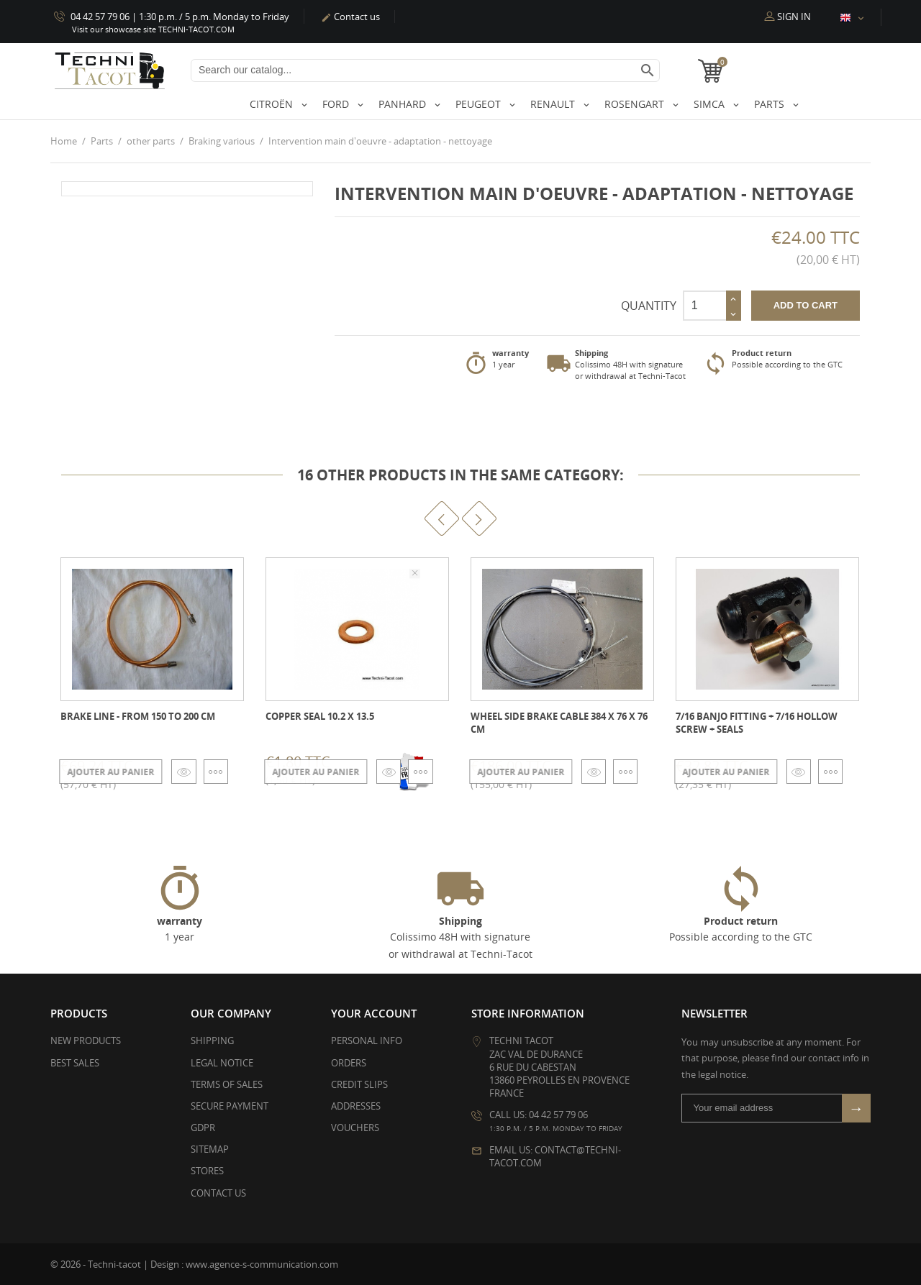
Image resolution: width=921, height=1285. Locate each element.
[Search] (425, 70)
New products (85, 1040)
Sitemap (210, 1149)
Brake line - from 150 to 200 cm (137, 715)
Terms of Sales (227, 1083)
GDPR (203, 1127)
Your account (374, 1013)
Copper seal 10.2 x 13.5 (320, 715)
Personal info (366, 1040)
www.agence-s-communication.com (262, 1263)
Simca (710, 104)
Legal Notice (222, 1062)
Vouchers (355, 1127)
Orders (348, 1062)
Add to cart (805, 305)
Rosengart (635, 104)
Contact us (350, 16)
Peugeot (479, 104)
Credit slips (359, 1083)
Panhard (403, 104)
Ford (337, 104)
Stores (207, 1170)
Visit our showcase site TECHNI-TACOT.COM (153, 29)
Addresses (356, 1105)
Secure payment (229, 1105)
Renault (554, 104)
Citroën (273, 104)
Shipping (212, 1040)
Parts (770, 104)
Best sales (74, 1062)
